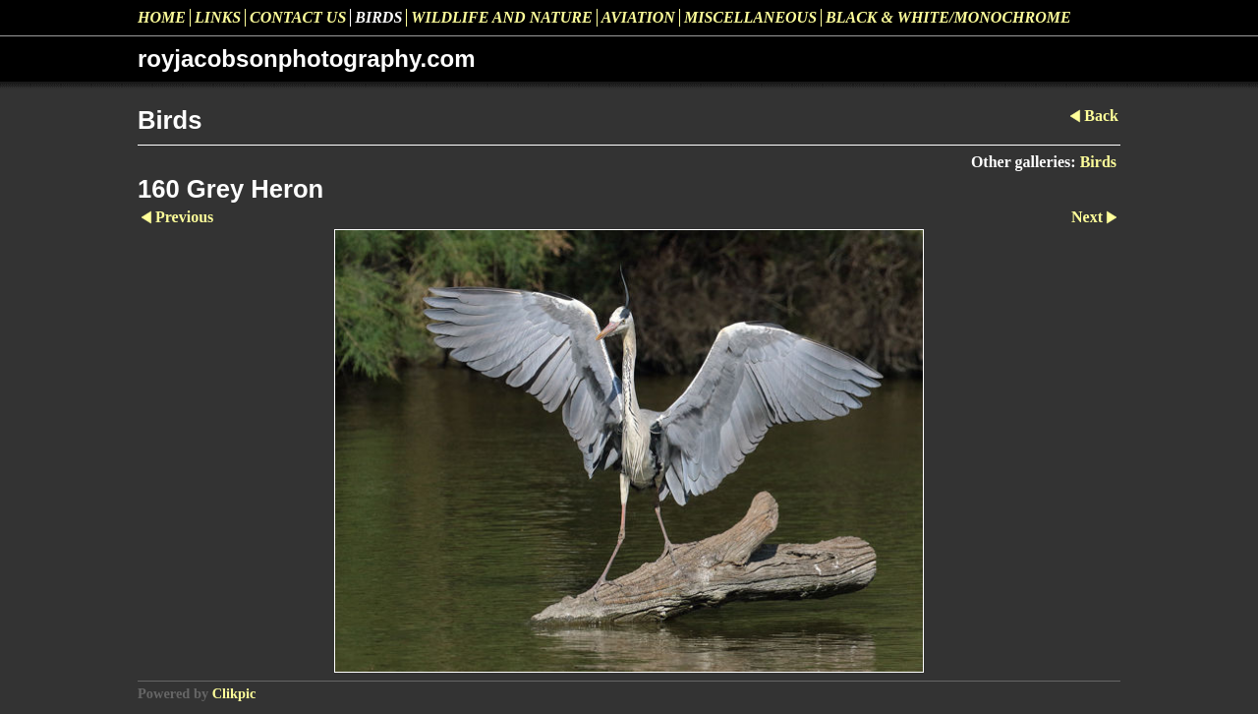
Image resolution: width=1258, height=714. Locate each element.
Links (218, 17)
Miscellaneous (750, 17)
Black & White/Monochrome (948, 17)
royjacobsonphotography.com (307, 58)
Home (162, 17)
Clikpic (234, 693)
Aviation (638, 17)
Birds (378, 17)
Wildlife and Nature (501, 17)
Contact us (298, 17)
